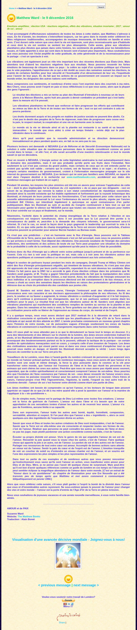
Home (12, 8)
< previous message (54, 585)
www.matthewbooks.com (81, 177)
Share (62, 622)
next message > (86, 585)
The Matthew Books (29, 516)
